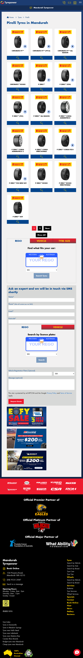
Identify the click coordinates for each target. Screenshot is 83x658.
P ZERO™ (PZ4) (65, 84)
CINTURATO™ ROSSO (18, 84)
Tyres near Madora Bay (11, 608)
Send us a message (15, 556)
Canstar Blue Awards (10, 611)
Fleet (69, 578)
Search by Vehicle (73, 535)
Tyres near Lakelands (10, 605)
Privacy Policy (51, 393)
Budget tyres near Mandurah (13, 614)
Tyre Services (72, 563)
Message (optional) (15, 378)
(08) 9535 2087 (14, 552)
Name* (11, 297)
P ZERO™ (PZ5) (17, 116)
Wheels (70, 549)
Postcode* (12, 318)
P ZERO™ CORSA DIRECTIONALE (41, 150)
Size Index (6, 594)
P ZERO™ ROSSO (41, 183)
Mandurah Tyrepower (41, 7)
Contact (70, 572)
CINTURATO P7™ (18, 51)
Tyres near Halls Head (11, 603)
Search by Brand (73, 541)
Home (10, 17)
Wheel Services (72, 566)
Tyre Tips (70, 546)
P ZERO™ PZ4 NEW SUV (18, 183)
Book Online (72, 575)
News (69, 581)
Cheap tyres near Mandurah (13, 617)
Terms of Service (66, 393)
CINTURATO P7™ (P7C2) (41, 51)
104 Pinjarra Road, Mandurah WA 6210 (16, 546)
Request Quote (16, 401)
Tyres (69, 532)
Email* (11, 311)
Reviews (71, 586)
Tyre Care (70, 544)
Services (70, 558)
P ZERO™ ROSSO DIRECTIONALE (65, 184)
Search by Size (72, 538)
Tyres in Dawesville (10, 597)
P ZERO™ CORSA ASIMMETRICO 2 (18, 150)
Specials (70, 569)
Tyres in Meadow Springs (12, 600)
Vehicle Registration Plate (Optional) (21, 371)
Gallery (70, 584)
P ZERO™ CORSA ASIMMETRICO (65, 117)
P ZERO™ (41, 84)
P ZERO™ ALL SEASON (41, 116)
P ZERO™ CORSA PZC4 (65, 150)
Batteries (70, 561)
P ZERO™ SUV (18, 217)
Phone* (20, 304)
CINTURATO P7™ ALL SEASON (65, 52)
